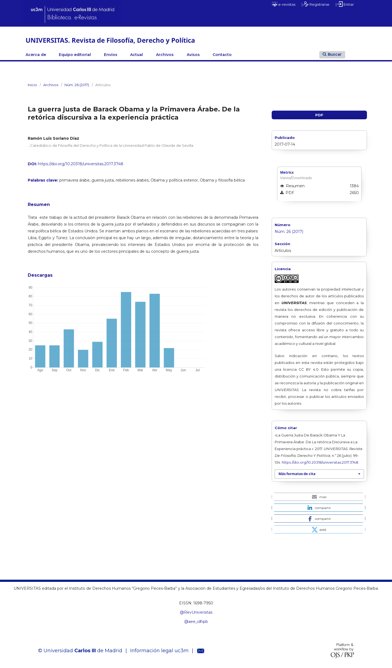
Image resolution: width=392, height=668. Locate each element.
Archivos (165, 54)
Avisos (193, 54)
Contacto (222, 54)
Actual (136, 54)
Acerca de (36, 54)
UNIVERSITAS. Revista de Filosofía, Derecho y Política (110, 40)
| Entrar (345, 4)
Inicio (32, 85)
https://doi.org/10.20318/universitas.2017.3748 (80, 163)
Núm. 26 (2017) (77, 85)
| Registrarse (315, 4)
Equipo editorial (75, 54)
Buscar (332, 54)
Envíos (110, 54)
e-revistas (283, 4)
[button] (318, 497)
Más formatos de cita (297, 473)
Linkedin (281, 54)
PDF (319, 115)
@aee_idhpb (196, 621)
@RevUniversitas (196, 612)
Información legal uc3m (159, 650)
